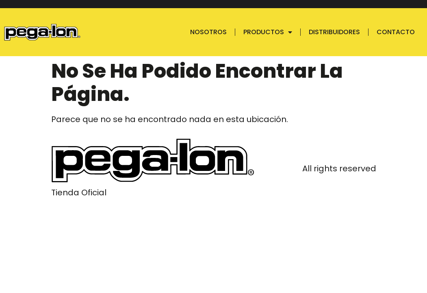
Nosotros (208, 32)
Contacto (396, 32)
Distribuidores (334, 32)
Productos (267, 32)
